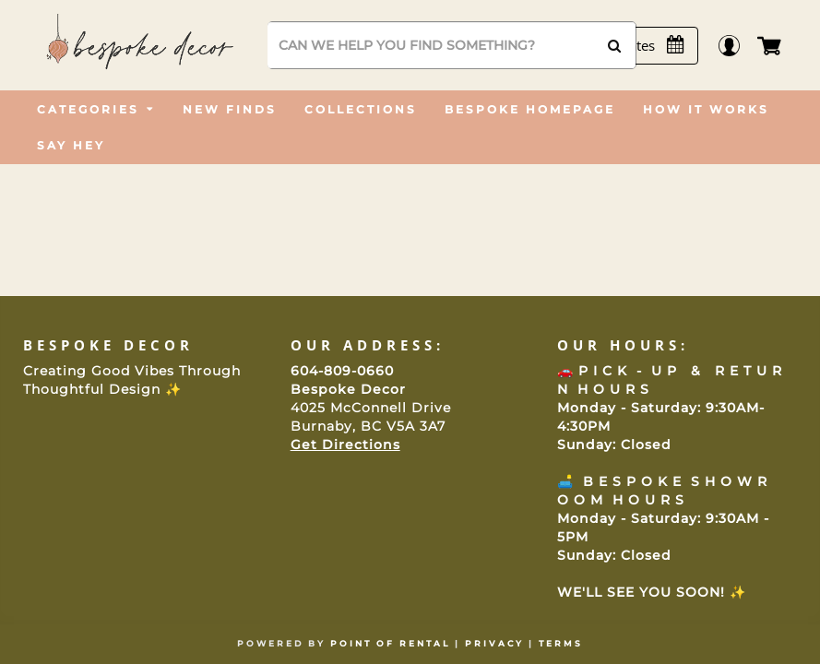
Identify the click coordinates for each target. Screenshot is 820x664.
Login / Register (737, 45)
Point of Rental (390, 643)
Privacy (494, 643)
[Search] (451, 45)
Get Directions (345, 444)
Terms (561, 643)
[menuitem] (96, 108)
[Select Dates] (639, 46)
